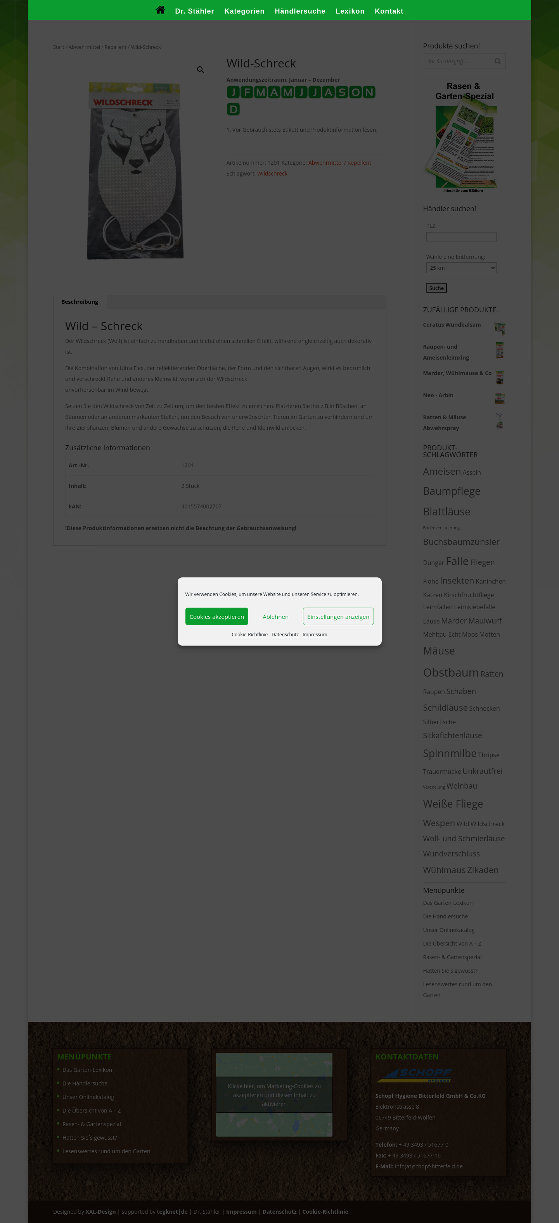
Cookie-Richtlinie (250, 634)
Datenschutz (285, 634)
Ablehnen (276, 616)
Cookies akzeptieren (217, 616)
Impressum (315, 634)
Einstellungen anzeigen (338, 616)
